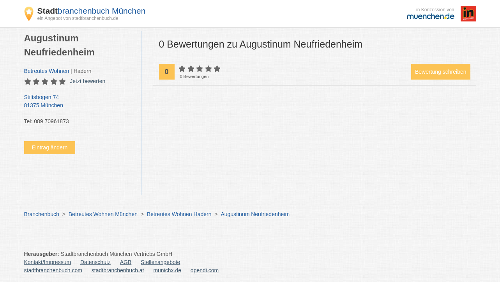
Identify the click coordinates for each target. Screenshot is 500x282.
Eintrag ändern (50, 147)
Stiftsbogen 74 (78, 102)
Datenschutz (95, 262)
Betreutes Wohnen (46, 71)
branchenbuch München (91, 10)
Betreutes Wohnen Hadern (179, 214)
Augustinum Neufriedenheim (255, 214)
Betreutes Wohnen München (103, 214)
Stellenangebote (160, 262)
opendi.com (205, 270)
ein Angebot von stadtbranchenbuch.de (77, 18)
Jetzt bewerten (87, 81)
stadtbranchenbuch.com (53, 270)
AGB (126, 262)
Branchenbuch (41, 214)
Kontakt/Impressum (47, 262)
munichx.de (167, 270)
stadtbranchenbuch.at (118, 270)
